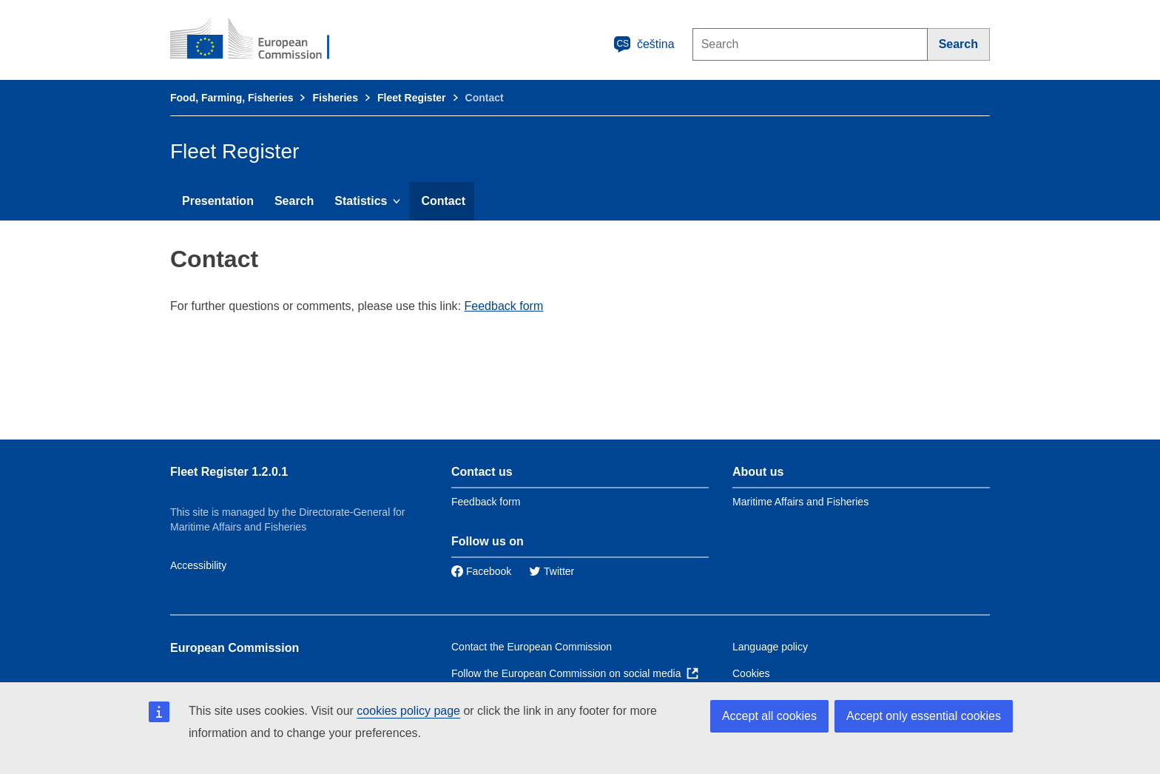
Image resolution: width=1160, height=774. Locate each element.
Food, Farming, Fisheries (231, 98)
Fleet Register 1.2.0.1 (229, 471)
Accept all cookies (769, 716)
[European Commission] (259, 40)
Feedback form (504, 306)
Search (294, 201)
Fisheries (334, 98)
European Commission (234, 648)
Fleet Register (411, 98)
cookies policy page (408, 710)
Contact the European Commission (531, 647)
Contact (443, 201)
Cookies (751, 673)
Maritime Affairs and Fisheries (800, 502)
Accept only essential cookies (923, 716)
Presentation (218, 201)
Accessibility (198, 565)
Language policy (770, 647)
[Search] (959, 44)
